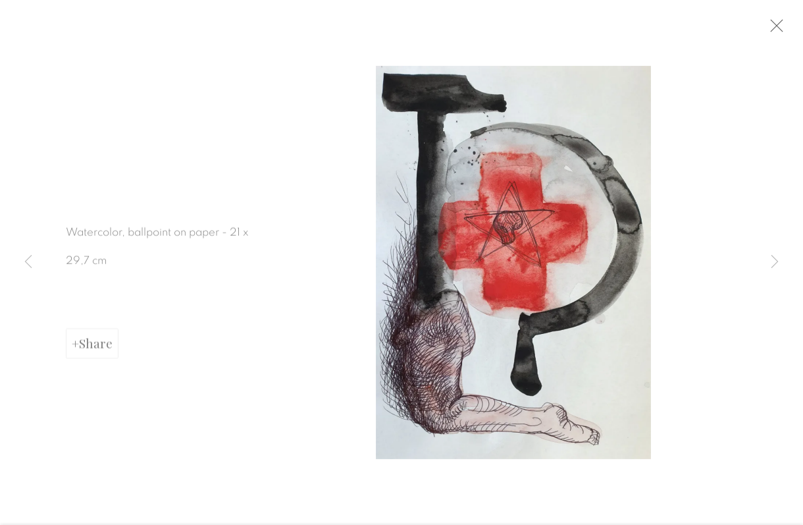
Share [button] (96, 351)
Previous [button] (28, 263)
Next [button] (774, 263)
